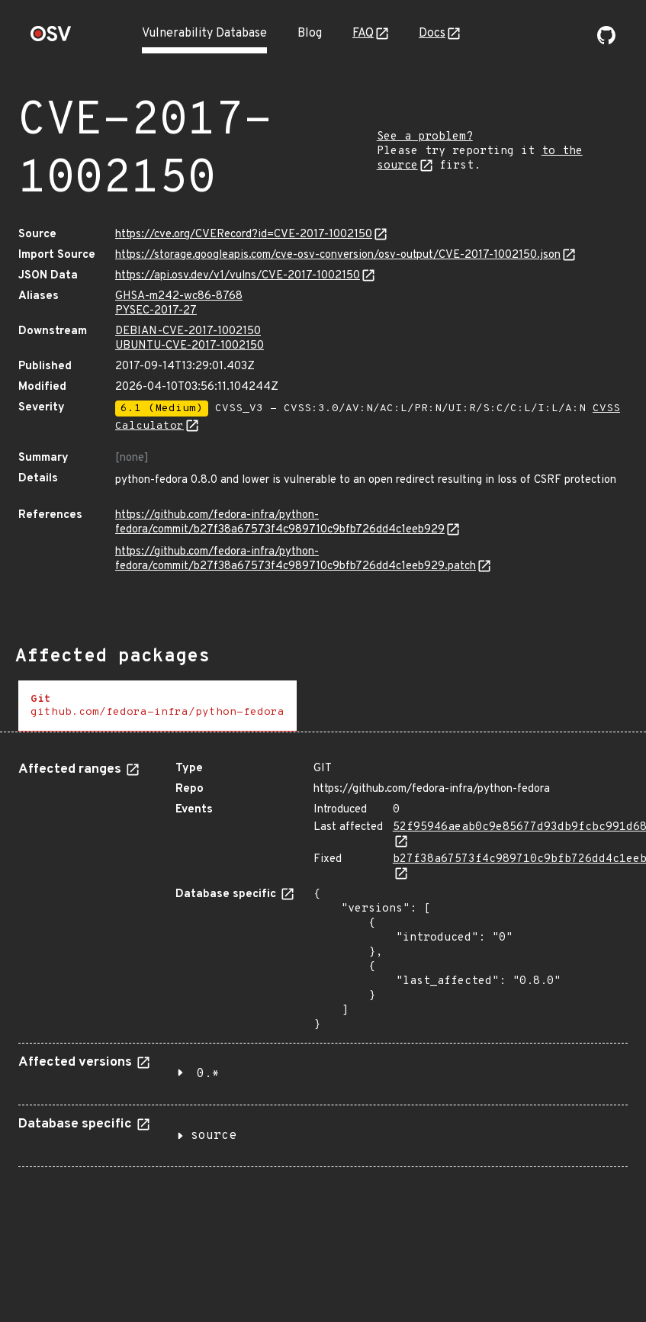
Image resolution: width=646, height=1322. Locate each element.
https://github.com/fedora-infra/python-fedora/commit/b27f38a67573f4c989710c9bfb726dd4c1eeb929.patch (295, 559)
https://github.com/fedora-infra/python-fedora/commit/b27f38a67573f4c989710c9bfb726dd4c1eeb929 (280, 522)
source (213, 1135)
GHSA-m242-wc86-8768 (179, 296)
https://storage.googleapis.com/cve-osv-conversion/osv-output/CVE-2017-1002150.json (338, 255)
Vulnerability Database (204, 33)
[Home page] (51, 38)
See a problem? (425, 137)
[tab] (157, 706)
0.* (208, 1074)
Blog (309, 33)
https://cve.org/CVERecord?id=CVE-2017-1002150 (243, 234)
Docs (432, 33)
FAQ (363, 33)
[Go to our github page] (606, 41)
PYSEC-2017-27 (156, 311)
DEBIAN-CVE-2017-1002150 (188, 331)
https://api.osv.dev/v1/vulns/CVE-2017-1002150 (237, 276)
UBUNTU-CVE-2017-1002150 (189, 346)
